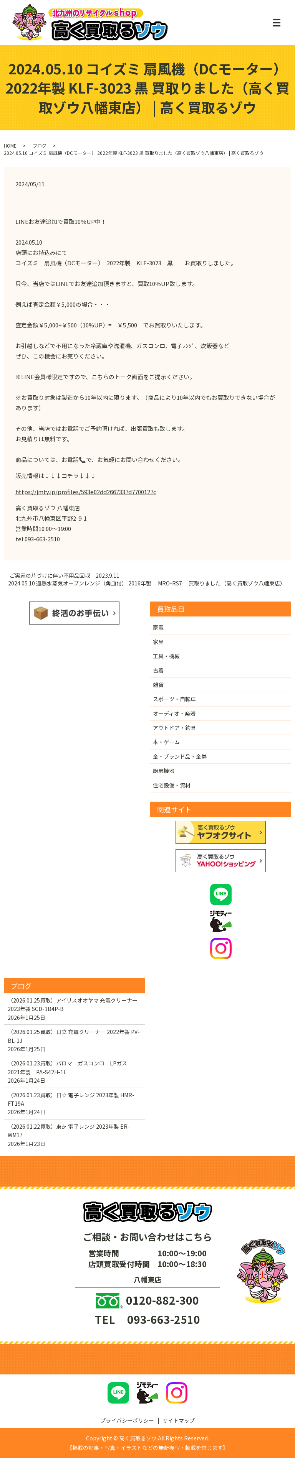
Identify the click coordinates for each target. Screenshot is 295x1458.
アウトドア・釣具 (174, 727)
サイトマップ (178, 1420)
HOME (10, 145)
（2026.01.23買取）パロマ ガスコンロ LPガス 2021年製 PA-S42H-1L (70, 1067)
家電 (158, 627)
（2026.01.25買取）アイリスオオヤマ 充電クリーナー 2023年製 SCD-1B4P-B (73, 1004)
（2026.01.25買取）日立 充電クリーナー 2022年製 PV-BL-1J (74, 1036)
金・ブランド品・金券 (180, 756)
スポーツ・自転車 (174, 699)
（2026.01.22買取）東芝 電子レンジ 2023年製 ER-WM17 (69, 1131)
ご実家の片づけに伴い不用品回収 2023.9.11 (64, 575)
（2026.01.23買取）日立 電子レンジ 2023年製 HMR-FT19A (71, 1099)
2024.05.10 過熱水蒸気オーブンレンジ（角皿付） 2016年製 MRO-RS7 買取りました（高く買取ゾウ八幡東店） (146, 583)
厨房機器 (163, 770)
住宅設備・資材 (172, 785)
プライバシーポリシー (127, 1420)
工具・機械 (166, 656)
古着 (158, 670)
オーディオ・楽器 (174, 713)
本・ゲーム (166, 742)
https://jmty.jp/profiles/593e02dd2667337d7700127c (85, 492)
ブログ (39, 145)
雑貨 (158, 685)
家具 (158, 642)
